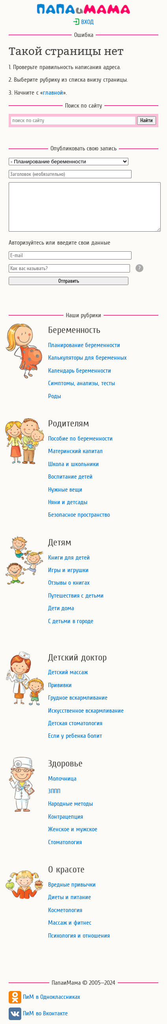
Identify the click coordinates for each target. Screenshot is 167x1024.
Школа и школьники (73, 464)
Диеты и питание (69, 897)
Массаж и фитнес (69, 922)
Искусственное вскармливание (86, 710)
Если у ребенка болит (75, 735)
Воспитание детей (70, 476)
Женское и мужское (72, 829)
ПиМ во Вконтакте (38, 1013)
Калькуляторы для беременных (87, 357)
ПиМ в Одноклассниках (44, 996)
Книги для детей (69, 557)
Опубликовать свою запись (83, 148)
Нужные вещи (65, 489)
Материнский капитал (75, 451)
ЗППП (54, 791)
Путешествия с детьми (76, 595)
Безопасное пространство (79, 514)
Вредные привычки (72, 884)
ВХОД (83, 22)
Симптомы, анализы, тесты (81, 383)
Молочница (62, 778)
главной (53, 92)
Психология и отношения (79, 935)
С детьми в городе (70, 621)
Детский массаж (68, 672)
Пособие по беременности (80, 438)
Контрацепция (65, 816)
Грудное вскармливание (78, 697)
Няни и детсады (67, 502)
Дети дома (61, 608)
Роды (54, 396)
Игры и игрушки (68, 570)
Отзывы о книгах (68, 582)
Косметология (65, 910)
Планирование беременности (84, 345)
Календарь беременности (79, 370)
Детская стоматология (75, 723)
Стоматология (65, 842)
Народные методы (70, 803)
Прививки (60, 685)
